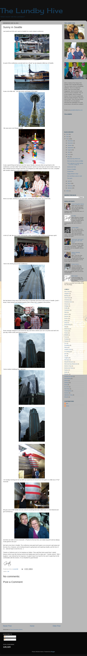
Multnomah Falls (71, 167)
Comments (7, 639)
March (69, 183)
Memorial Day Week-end (73, 158)
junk (65, 353)
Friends (66, 341)
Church (66, 304)
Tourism (66, 392)
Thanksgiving (67, 390)
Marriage (66, 359)
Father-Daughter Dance (78, 204)
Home (32, 626)
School (66, 380)
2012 (67, 136)
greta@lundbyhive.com (77, 110)
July (69, 152)
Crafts (66, 308)
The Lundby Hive (31, 10)
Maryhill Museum (68, 361)
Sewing (66, 382)
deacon (66, 314)
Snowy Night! (75, 227)
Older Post (56, 626)
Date (65, 312)
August (70, 150)
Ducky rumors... (76, 264)
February (70, 185)
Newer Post (7, 626)
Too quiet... (70, 178)
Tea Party (66, 388)
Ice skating (67, 351)
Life (8, 571)
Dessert (66, 316)
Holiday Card (67, 349)
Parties (66, 370)
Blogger (53, 651)
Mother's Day (67, 366)
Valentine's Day (68, 395)
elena (65, 322)
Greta (67, 406)
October (70, 145)
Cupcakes (67, 310)
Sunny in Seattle (71, 169)
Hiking (66, 347)
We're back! (75, 276)
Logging (66, 357)
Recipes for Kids (68, 376)
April (69, 181)
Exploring (66, 328)
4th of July (67, 291)
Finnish (66, 335)
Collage (66, 306)
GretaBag (66, 345)
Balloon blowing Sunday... (76, 253)
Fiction (66, 333)
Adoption (66, 293)
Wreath (66, 397)
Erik (65, 326)
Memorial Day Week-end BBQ (75, 161)
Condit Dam (70, 171)
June (69, 154)
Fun (65, 343)
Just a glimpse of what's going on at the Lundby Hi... (75, 164)
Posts (6, 636)
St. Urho (66, 386)
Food (65, 337)
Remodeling (67, 378)
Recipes (66, 374)
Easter (66, 320)
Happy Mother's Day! (72, 173)
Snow (65, 384)
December (70, 140)
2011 (67, 138)
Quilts (65, 372)
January (70, 188)
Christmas (67, 299)
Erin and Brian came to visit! (74, 176)
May (69, 156)
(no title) (74, 215)
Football (66, 339)
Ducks (66, 318)
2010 (67, 190)
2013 (67, 134)
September (71, 147)
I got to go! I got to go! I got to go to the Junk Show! (78, 241)
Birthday (66, 295)
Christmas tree (68, 302)
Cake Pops (67, 297)
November (70, 143)
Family (66, 330)
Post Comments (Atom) (16, 629)
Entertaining (67, 324)
